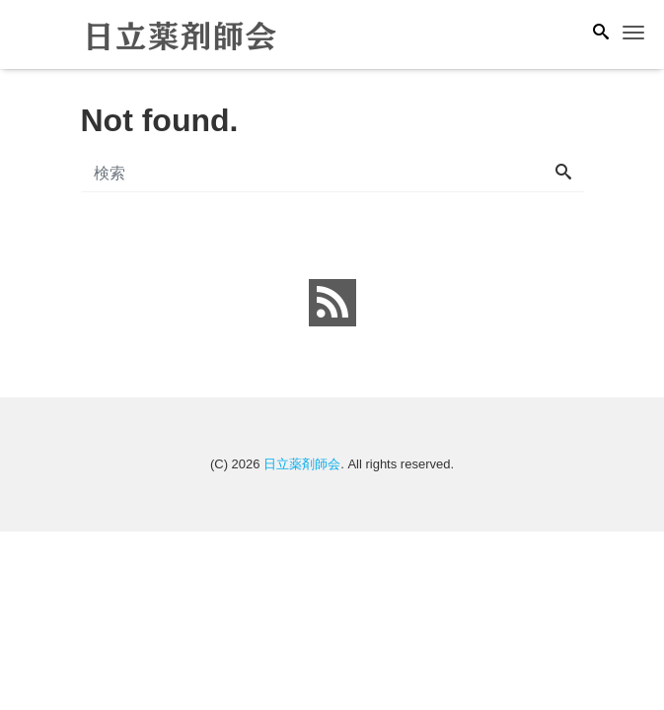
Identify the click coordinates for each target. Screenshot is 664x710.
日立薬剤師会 (301, 464)
